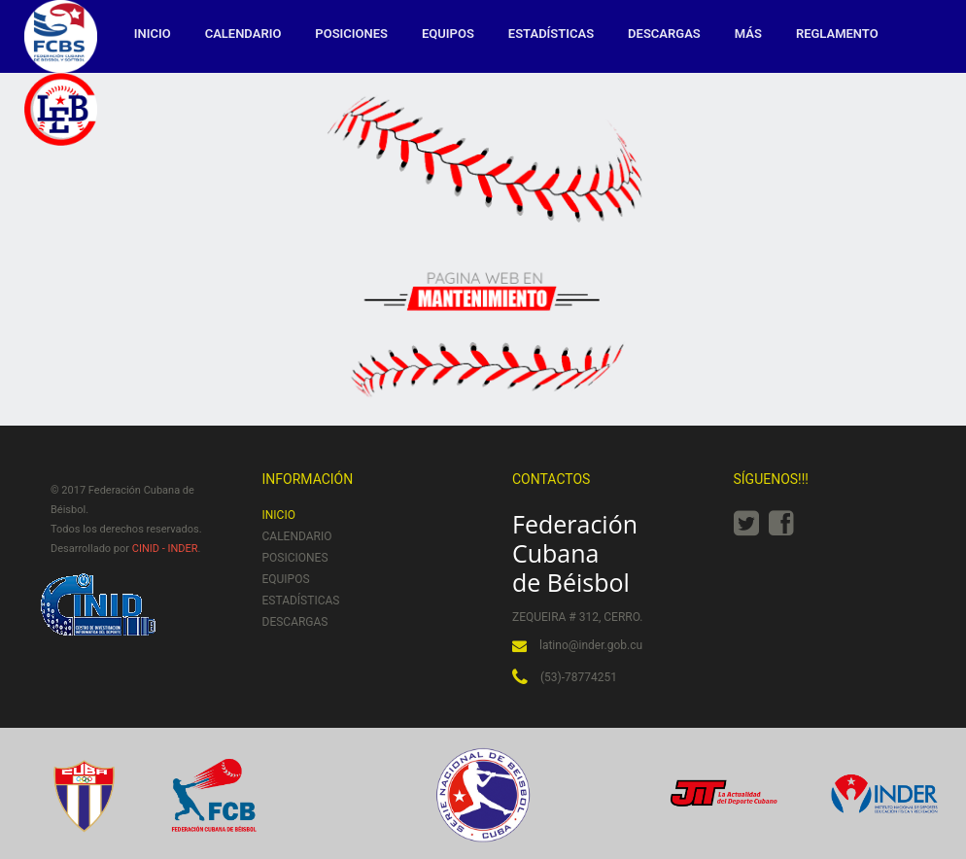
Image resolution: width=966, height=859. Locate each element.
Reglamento (837, 33)
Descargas (664, 33)
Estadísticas (551, 33)
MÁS (748, 33)
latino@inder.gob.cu (590, 645)
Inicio (152, 33)
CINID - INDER (165, 548)
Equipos (448, 33)
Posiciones (351, 33)
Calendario (243, 33)
